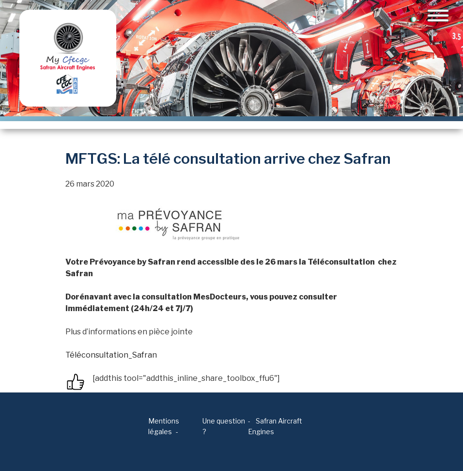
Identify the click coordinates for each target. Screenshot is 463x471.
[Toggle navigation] (438, 15)
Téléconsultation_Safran (111, 355)
